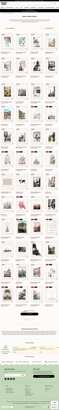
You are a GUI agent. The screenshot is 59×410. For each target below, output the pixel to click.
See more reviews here (29, 356)
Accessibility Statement (29, 393)
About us (26, 388)
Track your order (48, 388)
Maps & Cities (11, 13)
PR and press (27, 390)
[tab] (52, 3)
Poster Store (32, 406)
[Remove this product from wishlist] (12, 49)
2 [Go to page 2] (28, 319)
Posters (6, 13)
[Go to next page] (35, 319)
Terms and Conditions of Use (12, 401)
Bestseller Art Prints (9, 389)
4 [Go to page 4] (32, 319)
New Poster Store (28, 389)
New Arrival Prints (9, 390)
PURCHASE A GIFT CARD (44, 376)
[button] (54, 405)
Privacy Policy (43, 403)
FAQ (46, 390)
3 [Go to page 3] (30, 319)
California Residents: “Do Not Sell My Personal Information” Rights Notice (26, 403)
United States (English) (7, 407)
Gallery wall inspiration (10, 392)
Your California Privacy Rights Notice (45, 401)
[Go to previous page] (24, 319)
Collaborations (28, 392)
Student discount (28, 395)
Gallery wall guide (9, 388)
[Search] (50, 3)
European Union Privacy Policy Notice (31, 401)
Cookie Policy (20, 401)
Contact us (47, 389)
